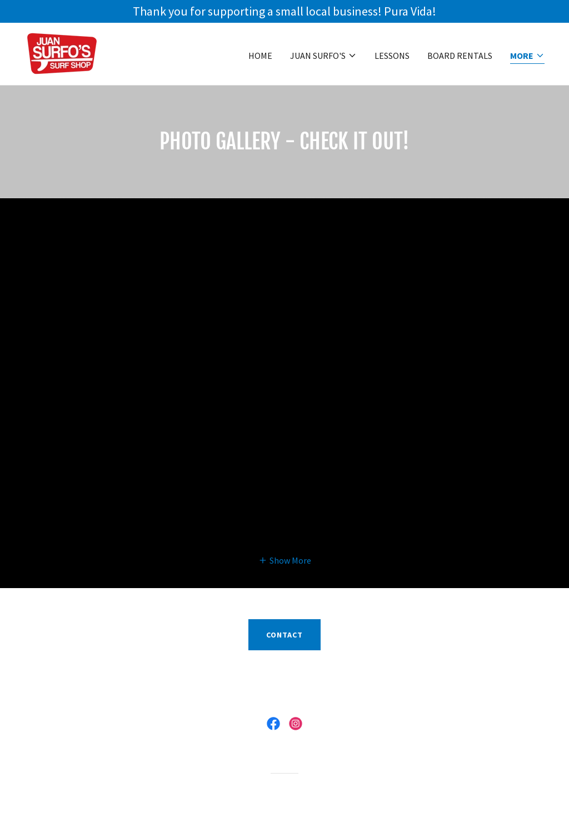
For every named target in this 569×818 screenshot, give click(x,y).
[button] (323, 55)
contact (284, 635)
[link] (61, 52)
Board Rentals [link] (459, 55)
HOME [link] (260, 55)
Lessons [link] (392, 55)
